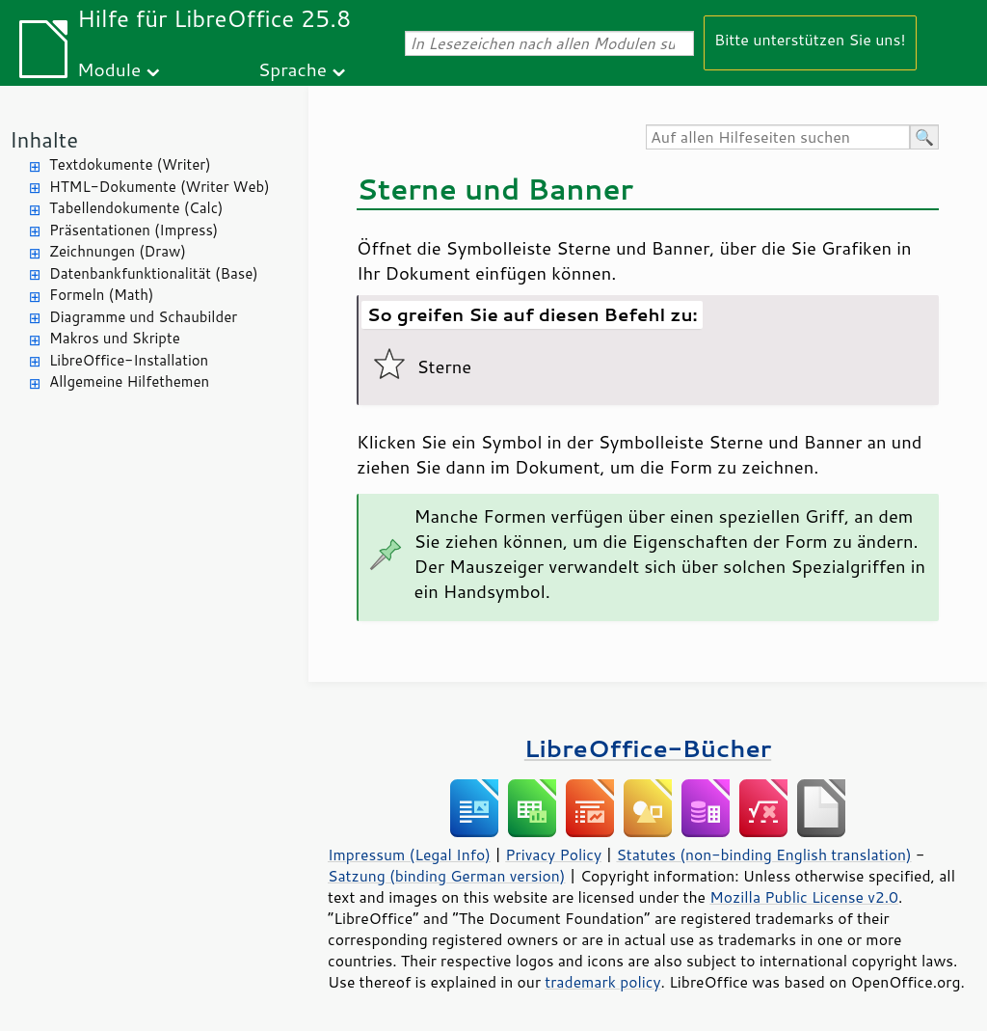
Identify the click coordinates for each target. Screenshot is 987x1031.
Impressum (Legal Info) (409, 854)
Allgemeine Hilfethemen (129, 381)
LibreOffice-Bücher (647, 748)
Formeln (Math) (101, 295)
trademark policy (602, 981)
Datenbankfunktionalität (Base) (153, 273)
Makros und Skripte (114, 338)
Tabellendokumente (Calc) (136, 208)
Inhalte (44, 139)
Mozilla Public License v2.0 (803, 897)
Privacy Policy (553, 854)
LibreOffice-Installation (128, 360)
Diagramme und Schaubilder (143, 317)
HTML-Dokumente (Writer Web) (159, 186)
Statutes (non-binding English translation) (763, 854)
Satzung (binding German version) (447, 875)
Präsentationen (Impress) (133, 230)
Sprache (292, 69)
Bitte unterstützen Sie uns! (810, 39)
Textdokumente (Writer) (130, 164)
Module (109, 69)
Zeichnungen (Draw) (117, 251)
